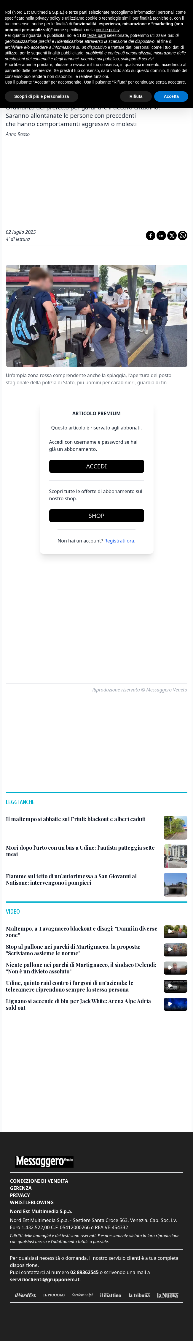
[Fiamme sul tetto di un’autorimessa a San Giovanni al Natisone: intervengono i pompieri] (82, 879)
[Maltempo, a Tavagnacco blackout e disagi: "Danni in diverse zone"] (82, 932)
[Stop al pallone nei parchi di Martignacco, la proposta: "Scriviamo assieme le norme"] (82, 950)
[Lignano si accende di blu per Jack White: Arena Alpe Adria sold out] (82, 1004)
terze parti (96, 35)
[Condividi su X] (172, 235)
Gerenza (21, 1188)
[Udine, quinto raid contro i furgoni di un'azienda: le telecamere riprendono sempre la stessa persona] (82, 986)
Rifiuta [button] (136, 96)
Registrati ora (119, 540)
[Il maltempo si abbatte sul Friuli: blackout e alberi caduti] (76, 819)
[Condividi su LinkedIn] (161, 235)
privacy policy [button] (48, 18)
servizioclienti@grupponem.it (45, 1279)
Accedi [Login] (96, 466)
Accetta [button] (171, 96)
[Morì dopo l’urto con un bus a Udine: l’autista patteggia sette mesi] (82, 851)
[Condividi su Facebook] (150, 235)
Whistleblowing (32, 1202)
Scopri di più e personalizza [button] (41, 96)
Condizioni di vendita (39, 1181)
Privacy (20, 1195)
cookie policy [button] (107, 29)
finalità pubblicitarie (65, 53)
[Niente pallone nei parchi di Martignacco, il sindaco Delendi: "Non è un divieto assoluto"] (82, 968)
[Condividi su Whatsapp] (182, 235)
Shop (97, 516)
